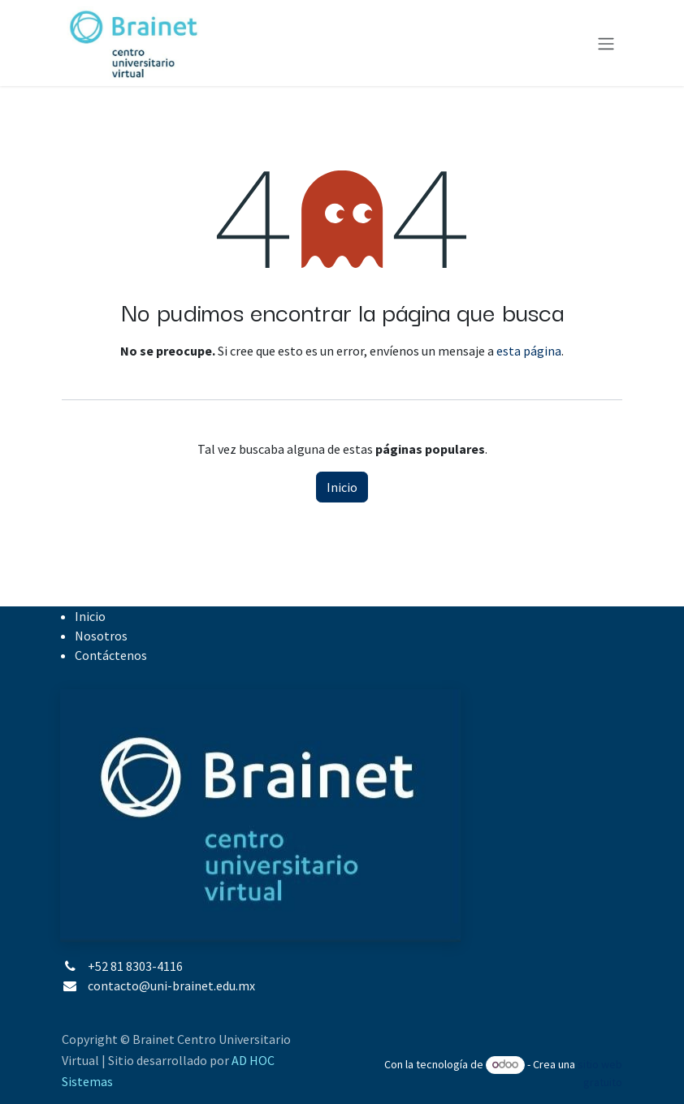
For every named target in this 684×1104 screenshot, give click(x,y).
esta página (528, 351)
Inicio (342, 487)
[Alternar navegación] (606, 43)
